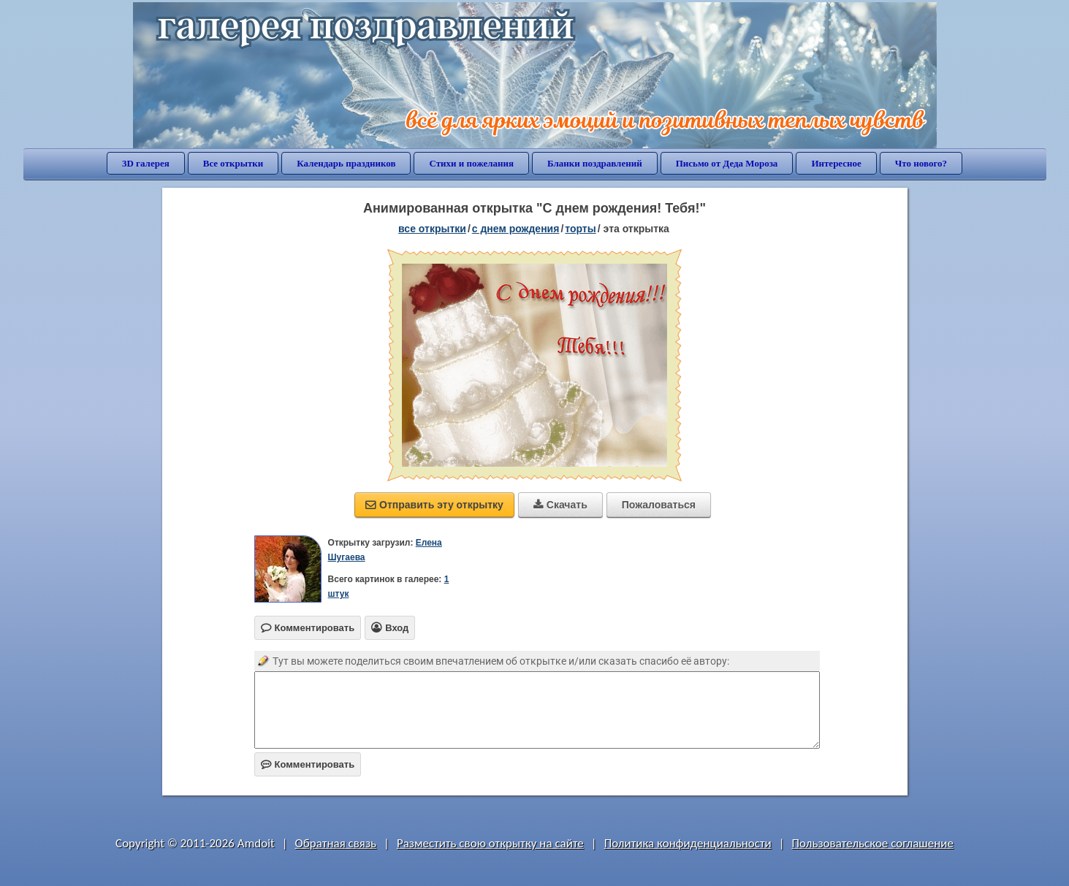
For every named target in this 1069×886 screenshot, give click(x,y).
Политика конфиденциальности (688, 843)
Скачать (560, 505)
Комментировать (308, 764)
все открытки (432, 228)
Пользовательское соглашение (873, 843)
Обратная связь (336, 843)
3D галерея (146, 163)
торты (580, 228)
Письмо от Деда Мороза (727, 163)
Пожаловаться (659, 505)
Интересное (836, 163)
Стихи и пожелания (471, 163)
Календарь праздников (346, 163)
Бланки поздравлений (594, 163)
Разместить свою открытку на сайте (490, 843)
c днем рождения (516, 228)
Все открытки (233, 163)
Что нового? (921, 163)
